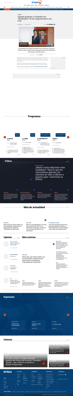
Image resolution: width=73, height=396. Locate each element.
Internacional (5, 387)
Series (7, 355)
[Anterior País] (68, 8)
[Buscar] (68, 7)
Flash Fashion (34, 377)
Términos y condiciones (21, 394)
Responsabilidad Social (49, 374)
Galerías (8, 339)
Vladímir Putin (6, 222)
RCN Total (64, 391)
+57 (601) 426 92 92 (64, 379)
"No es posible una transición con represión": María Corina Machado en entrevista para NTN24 (13, 151)
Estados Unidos (6, 386)
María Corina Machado (39, 165)
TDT (51, 391)
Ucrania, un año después (36, 324)
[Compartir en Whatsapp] (42, 54)
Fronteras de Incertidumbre (15, 324)
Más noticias (29, 237)
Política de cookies (14, 394)
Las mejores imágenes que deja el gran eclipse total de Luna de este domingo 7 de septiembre (57, 364)
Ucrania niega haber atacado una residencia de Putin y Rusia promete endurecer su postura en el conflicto (62, 266)
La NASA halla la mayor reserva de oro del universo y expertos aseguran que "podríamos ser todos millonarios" (61, 284)
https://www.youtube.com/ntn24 (41, 66)
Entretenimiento (49, 7)
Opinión (61, 7)
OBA (46, 387)
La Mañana (33, 380)
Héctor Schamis (13, 265)
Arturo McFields (14, 247)
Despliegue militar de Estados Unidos (32, 9)
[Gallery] (36, 137)
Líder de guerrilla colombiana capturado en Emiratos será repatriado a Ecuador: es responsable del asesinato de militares (45, 285)
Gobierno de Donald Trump (25, 192)
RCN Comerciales (32, 391)
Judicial (24, 7)
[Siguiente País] (68, 9)
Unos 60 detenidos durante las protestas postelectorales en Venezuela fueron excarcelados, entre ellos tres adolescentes (58, 227)
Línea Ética (47, 384)
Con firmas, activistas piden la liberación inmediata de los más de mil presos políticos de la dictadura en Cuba (44, 151)
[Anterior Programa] (5, 137)
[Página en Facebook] (59, 375)
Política (16, 7)
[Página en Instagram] (61, 375)
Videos (8, 161)
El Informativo (51, 24)
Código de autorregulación (50, 381)
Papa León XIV (28, 222)
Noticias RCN (18, 391)
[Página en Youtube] (65, 375)
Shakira (23, 280)
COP (11, 278)
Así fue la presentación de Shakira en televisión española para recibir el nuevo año (29, 284)
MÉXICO (36, 5)
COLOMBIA (28, 5)
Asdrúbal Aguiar (14, 259)
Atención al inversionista (49, 377)
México (5, 384)
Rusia (57, 262)
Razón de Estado (40, 384)
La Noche (10, 138)
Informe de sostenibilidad (50, 379)
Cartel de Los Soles (49, 9)
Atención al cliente (49, 376)
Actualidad (12, 7)
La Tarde (25, 138)
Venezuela (5, 382)
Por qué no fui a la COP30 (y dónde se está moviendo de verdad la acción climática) (15, 282)
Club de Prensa (34, 376)
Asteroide (56, 280)
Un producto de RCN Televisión (57, 391)
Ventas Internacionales (49, 382)
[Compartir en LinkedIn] (39, 54)
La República (27, 391)
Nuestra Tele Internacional (34, 7)
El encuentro (13, 256)
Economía (20, 7)
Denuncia (55, 192)
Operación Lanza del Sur (42, 9)
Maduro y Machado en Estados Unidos (15, 244)
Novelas (46, 391)
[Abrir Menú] (4, 7)
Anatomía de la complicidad (13, 268)
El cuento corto (56, 324)
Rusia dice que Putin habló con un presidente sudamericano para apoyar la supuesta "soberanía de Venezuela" (13, 227)
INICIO (25, 5)
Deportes (27, 7)
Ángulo (55, 138)
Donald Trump (62, 9)
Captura (39, 280)
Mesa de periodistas (39, 382)
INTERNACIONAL (46, 5)
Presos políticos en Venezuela (54, 222)
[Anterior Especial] (5, 315)
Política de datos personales (7, 394)
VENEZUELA (32, 5)
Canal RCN (13, 391)
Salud (53, 7)
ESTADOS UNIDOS (40, 5)
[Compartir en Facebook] (36, 54)
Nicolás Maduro (56, 9)
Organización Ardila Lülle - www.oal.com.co (63, 394)
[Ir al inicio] (9, 373)
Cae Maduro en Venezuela (22, 9)
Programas (57, 7)
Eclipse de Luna (52, 360)
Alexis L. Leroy (14, 286)
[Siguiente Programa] (68, 137)
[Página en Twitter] (63, 375)
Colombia (5, 381)
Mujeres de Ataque (34, 384)
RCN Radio (22, 391)
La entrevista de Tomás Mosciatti (40, 378)
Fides (49, 391)
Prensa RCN (48, 386)
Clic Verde (39, 374)
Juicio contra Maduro (14, 9)
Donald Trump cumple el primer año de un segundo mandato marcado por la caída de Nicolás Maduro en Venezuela (44, 196)
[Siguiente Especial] (68, 315)
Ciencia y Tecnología (42, 7)
